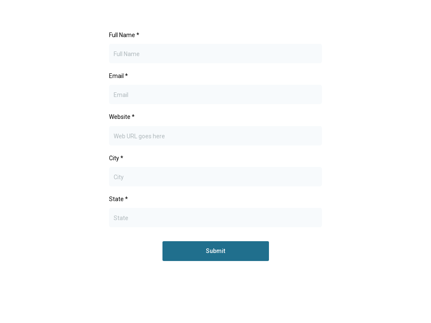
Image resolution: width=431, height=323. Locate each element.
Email (118, 76)
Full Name (124, 35)
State (118, 199)
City (116, 158)
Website (122, 116)
